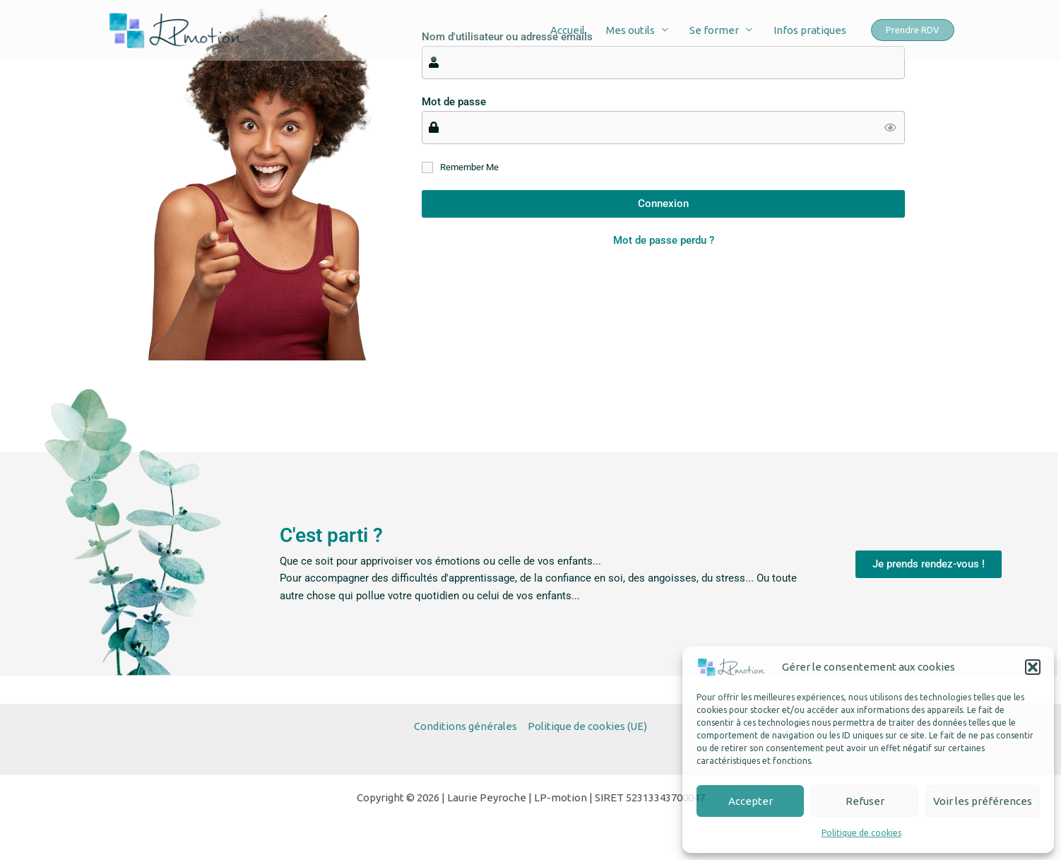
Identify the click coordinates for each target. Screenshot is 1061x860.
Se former (714, 30)
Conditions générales (465, 726)
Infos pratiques (809, 30)
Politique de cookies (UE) (587, 726)
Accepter (750, 801)
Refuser (865, 801)
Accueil (567, 30)
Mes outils (630, 30)
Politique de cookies (861, 832)
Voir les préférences (982, 801)
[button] (1033, 667)
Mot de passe (454, 101)
